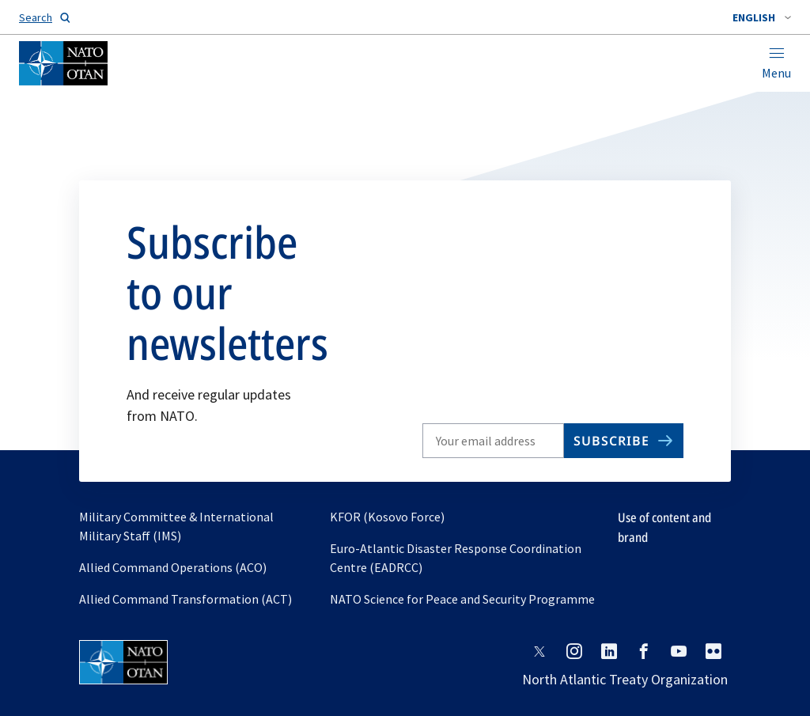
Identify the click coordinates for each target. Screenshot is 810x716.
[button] (761, 17)
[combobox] (761, 17)
